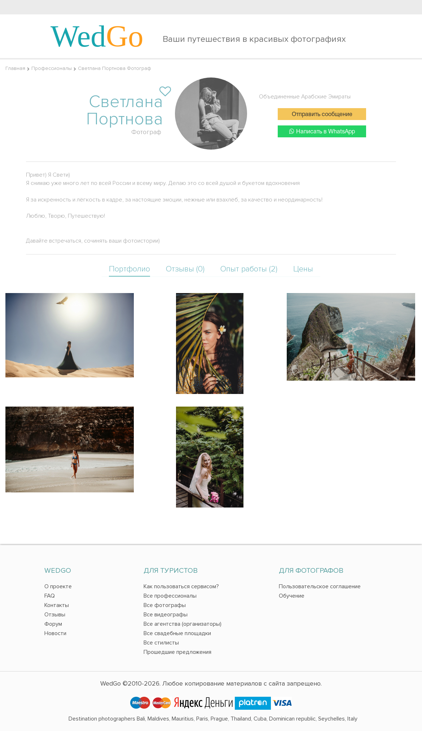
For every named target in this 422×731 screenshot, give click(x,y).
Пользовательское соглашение (320, 586)
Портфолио (129, 269)
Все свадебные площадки (177, 633)
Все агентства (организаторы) (182, 624)
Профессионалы (51, 68)
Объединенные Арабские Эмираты (305, 96)
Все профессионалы (170, 595)
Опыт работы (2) (248, 269)
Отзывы (54, 614)
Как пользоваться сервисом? (181, 586)
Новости (55, 633)
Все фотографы (165, 605)
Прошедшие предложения (177, 652)
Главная (15, 68)
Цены (303, 269)
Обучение (291, 595)
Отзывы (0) (185, 269)
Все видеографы (166, 614)
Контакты (56, 605)
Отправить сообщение (322, 114)
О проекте (58, 586)
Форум (53, 624)
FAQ (49, 595)
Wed (97, 36)
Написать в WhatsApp (322, 131)
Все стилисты (161, 642)
